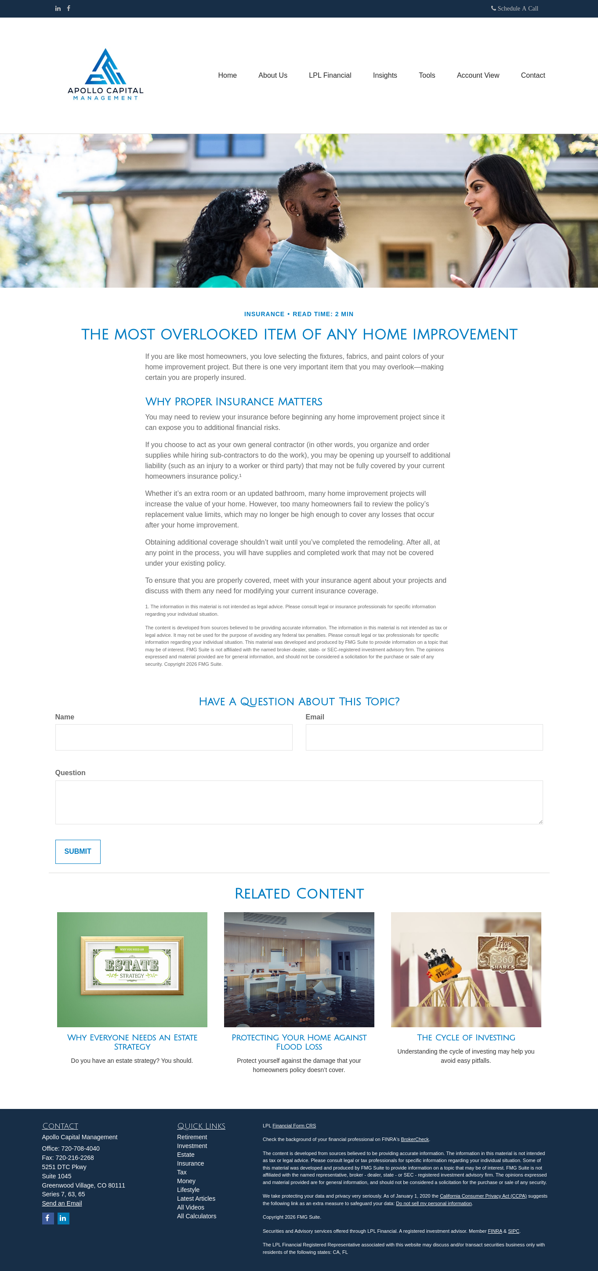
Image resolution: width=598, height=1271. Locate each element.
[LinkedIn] (58, 8)
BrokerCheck (415, 1139)
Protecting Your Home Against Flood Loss (299, 1042)
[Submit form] (78, 852)
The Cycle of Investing (466, 1037)
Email (315, 717)
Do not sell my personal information (433, 1203)
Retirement (192, 1137)
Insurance (190, 1163)
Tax (182, 1172)
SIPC (513, 1231)
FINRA (495, 1231)
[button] (271, 75)
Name (65, 717)
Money (186, 1180)
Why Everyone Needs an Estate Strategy (132, 1042)
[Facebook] (68, 8)
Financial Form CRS (294, 1125)
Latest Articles (196, 1198)
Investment (192, 1145)
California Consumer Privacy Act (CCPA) (483, 1196)
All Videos (190, 1207)
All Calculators (196, 1216)
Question (70, 772)
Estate (186, 1154)
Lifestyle (188, 1189)
